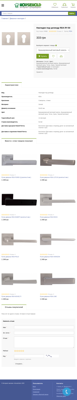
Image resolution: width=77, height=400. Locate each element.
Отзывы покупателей (14, 307)
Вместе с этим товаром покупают (19, 141)
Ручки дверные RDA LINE (48, 296)
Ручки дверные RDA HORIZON (50, 256)
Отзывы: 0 (60, 31)
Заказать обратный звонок (40, 394)
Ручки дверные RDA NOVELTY (11, 296)
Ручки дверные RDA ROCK (49, 217)
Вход (34, 386)
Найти (71, 13)
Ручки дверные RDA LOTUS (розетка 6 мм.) (54, 177)
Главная (5, 18)
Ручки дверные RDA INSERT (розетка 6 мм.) (16, 217)
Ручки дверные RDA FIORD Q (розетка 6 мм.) (16, 177)
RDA (70, 31)
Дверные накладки (17, 18)
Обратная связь (61, 396)
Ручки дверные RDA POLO (10, 256)
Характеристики (11, 85)
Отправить (18, 364)
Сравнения (36, 392)
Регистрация (36, 389)
